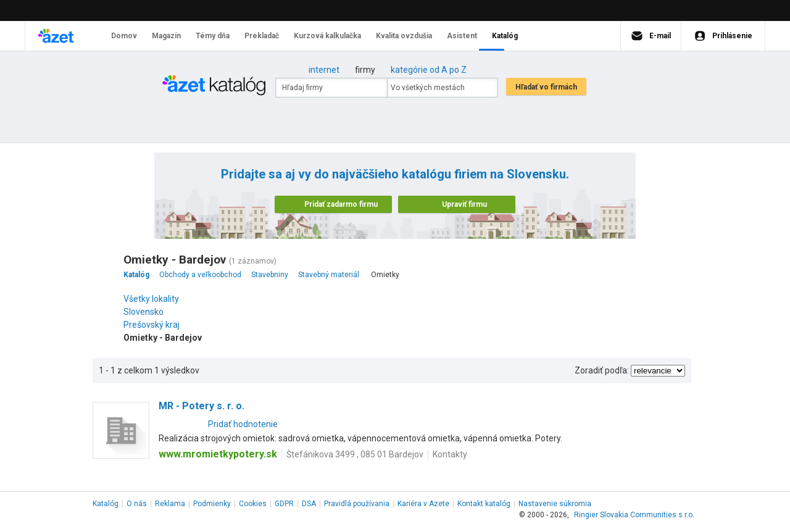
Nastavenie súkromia (554, 503)
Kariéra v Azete (423, 503)
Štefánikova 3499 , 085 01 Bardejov (354, 454)
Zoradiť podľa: (602, 370)
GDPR (284, 503)
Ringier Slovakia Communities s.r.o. (634, 514)
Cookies (253, 503)
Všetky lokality (151, 299)
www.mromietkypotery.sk (218, 454)
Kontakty (450, 454)
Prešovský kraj (154, 325)
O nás (137, 503)
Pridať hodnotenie (243, 424)
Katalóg (105, 503)
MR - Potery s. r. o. (201, 406)
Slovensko (146, 312)
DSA (309, 503)
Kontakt (483, 503)
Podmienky (212, 503)
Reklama (170, 503)
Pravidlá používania (356, 503)
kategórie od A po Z (429, 70)
